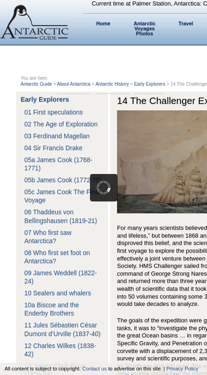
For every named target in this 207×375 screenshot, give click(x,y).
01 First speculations (53, 112)
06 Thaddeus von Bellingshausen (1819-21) (60, 216)
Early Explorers (149, 84)
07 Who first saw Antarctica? (48, 237)
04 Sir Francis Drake (53, 148)
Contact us (94, 368)
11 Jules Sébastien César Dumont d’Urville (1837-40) (62, 329)
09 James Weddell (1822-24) (60, 277)
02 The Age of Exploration (61, 124)
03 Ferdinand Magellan (57, 136)
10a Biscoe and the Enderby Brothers (51, 309)
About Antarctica (73, 84)
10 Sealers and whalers (57, 293)
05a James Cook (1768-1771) (58, 164)
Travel (186, 23)
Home (103, 23)
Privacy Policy (182, 368)
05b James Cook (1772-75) (63, 180)
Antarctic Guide (36, 84)
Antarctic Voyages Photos (145, 28)
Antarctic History (112, 84)
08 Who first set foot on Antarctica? (57, 257)
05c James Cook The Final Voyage (62, 196)
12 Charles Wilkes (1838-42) (60, 350)
